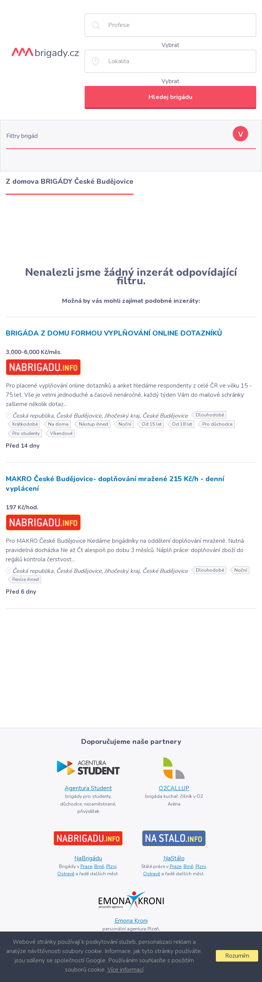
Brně (99, 866)
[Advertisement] (131, 230)
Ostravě (65, 874)
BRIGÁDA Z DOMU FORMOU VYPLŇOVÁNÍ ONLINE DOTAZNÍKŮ (114, 333)
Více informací (125, 970)
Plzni (111, 866)
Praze (86, 866)
